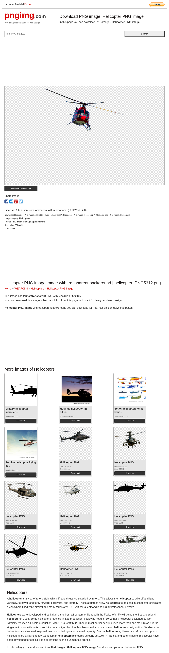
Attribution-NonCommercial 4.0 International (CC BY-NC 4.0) (51, 210)
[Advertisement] (84, 62)
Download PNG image (21, 188)
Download (21, 420)
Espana (28, 4)
